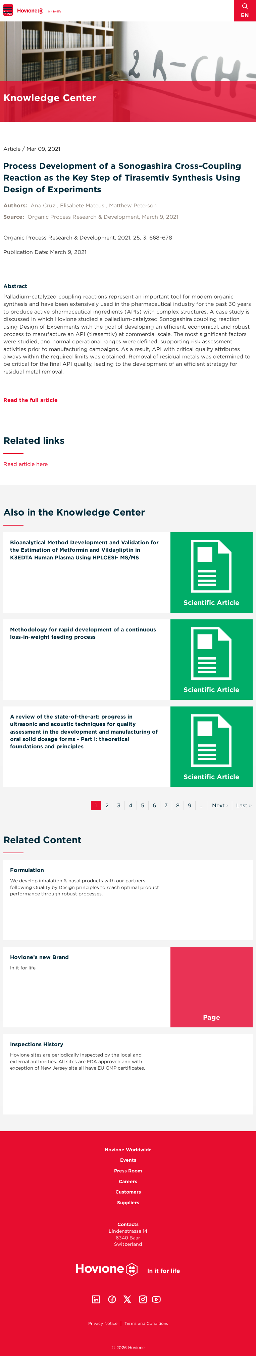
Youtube (156, 1299)
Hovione (39, 11)
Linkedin (96, 1299)
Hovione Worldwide (128, 1149)
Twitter (127, 1299)
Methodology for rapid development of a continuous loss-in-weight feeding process (83, 633)
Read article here (25, 464)
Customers (128, 1192)
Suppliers (128, 1202)
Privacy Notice (102, 1323)
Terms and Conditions (146, 1323)
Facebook (112, 1299)
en (245, 15)
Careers (128, 1181)
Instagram (143, 1299)
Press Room (128, 1170)
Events (128, 1160)
